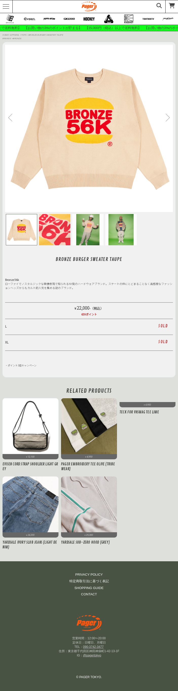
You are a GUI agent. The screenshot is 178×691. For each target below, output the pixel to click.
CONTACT (89, 594)
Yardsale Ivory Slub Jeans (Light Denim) (30, 545)
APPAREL (15, 35)
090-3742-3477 (93, 647)
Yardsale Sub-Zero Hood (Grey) (85, 542)
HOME (6, 35)
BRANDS (7, 38)
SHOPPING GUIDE (89, 588)
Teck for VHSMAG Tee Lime (139, 412)
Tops (24, 35)
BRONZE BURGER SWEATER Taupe (46, 35)
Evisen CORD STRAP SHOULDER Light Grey (30, 466)
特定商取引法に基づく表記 (89, 581)
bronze (17, 38)
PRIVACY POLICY (89, 574)
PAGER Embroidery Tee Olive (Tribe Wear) (88, 466)
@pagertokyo (92, 655)
